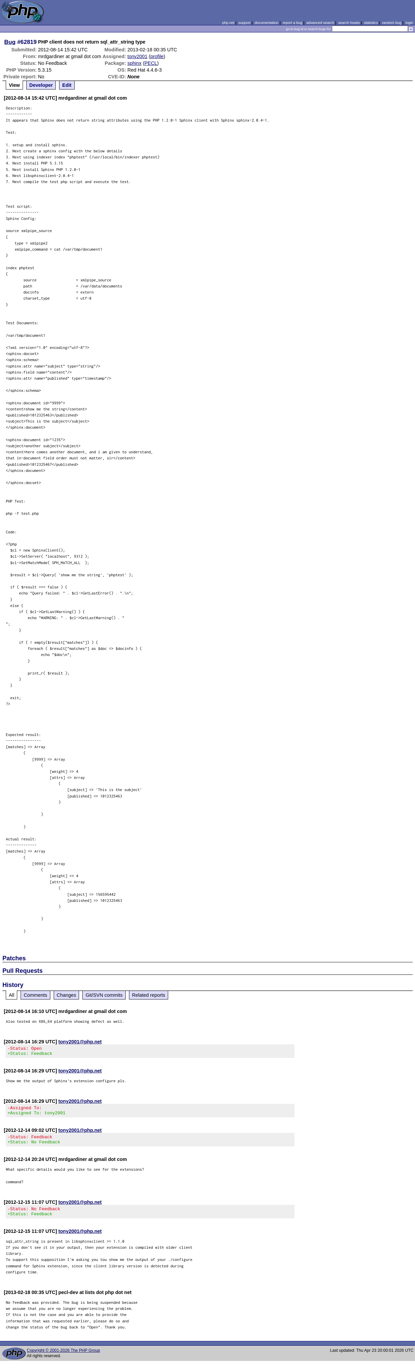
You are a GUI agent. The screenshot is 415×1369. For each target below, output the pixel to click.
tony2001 (137, 56)
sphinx (134, 63)
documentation (267, 23)
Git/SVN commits (104, 995)
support (244, 23)
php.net (228, 23)
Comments (35, 995)
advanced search (320, 23)
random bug (391, 23)
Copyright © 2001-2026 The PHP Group (63, 1358)
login (409, 23)
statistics (371, 23)
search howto (349, 23)
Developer (41, 85)
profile (156, 56)
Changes (66, 995)
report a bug (292, 23)
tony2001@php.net (80, 1041)
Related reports (148, 995)
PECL (151, 63)
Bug (10, 42)
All (11, 995)
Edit (66, 85)
